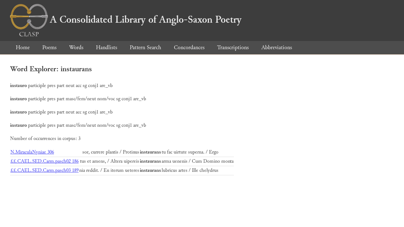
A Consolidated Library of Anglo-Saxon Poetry (125, 19)
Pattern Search (145, 47)
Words (76, 47)
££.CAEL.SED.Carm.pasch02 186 (44, 161)
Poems (49, 47)
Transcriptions (233, 47)
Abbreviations (276, 47)
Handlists (106, 47)
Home (23, 47)
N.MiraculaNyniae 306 (32, 152)
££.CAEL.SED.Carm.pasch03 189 (44, 170)
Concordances (189, 47)
